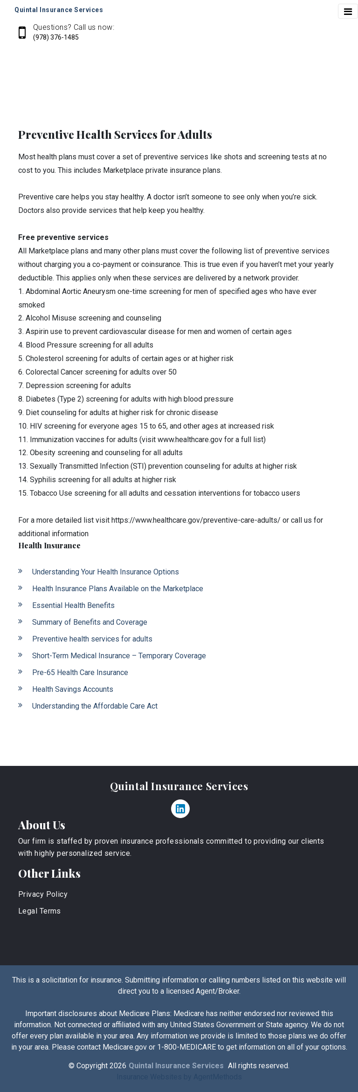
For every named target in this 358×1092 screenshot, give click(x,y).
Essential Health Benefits (73, 605)
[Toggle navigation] (348, 11)
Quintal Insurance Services (179, 786)
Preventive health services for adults (92, 639)
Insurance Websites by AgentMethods (179, 1076)
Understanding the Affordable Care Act (95, 706)
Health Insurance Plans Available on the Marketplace (117, 588)
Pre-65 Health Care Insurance (80, 672)
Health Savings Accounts (72, 689)
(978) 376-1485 (56, 37)
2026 (118, 1065)
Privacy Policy (43, 894)
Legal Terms (39, 911)
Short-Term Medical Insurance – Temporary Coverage (119, 655)
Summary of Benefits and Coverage (89, 622)
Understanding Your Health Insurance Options (105, 571)
